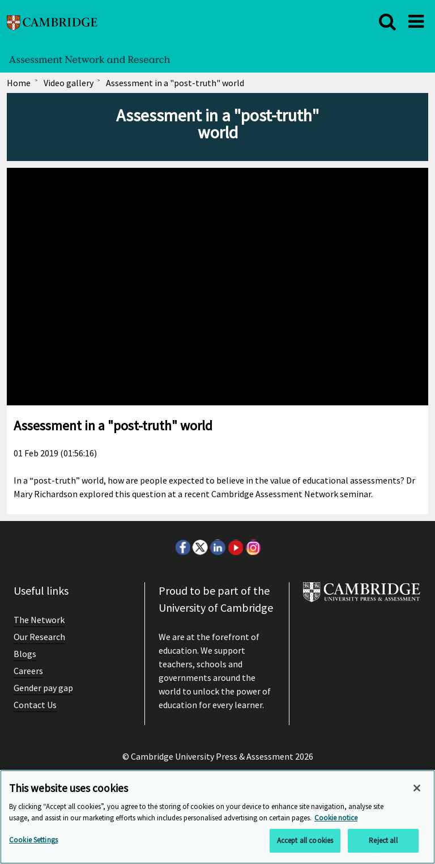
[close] (387, 21)
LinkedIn (217, 547)
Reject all (383, 840)
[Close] (416, 788)
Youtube (235, 547)
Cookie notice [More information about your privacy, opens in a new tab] (335, 818)
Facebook (182, 547)
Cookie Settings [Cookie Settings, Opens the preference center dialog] (33, 840)
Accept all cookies (305, 840)
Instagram (253, 547)
